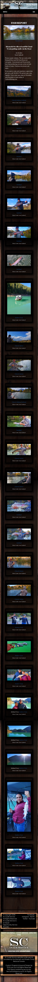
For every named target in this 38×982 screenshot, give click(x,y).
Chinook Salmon (16, 100)
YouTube (32, 919)
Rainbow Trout (19, 317)
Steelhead (18, 41)
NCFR (32, 917)
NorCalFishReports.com (14, 971)
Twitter (25, 919)
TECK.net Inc (11, 967)
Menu (5, 12)
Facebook (30, 915)
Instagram (25, 917)
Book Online (31, 5)
